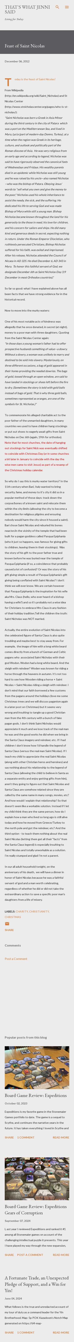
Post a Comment (16, 958)
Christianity (39, 911)
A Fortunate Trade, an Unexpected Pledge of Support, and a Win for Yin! (37, 1284)
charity (22, 911)
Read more (61, 1137)
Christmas (13, 917)
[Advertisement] (37, 998)
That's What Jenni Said (27, 9)
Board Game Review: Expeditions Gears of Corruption (36, 1209)
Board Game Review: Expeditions (36, 1095)
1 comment (26, 1137)
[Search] (57, 7)
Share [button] (9, 930)
